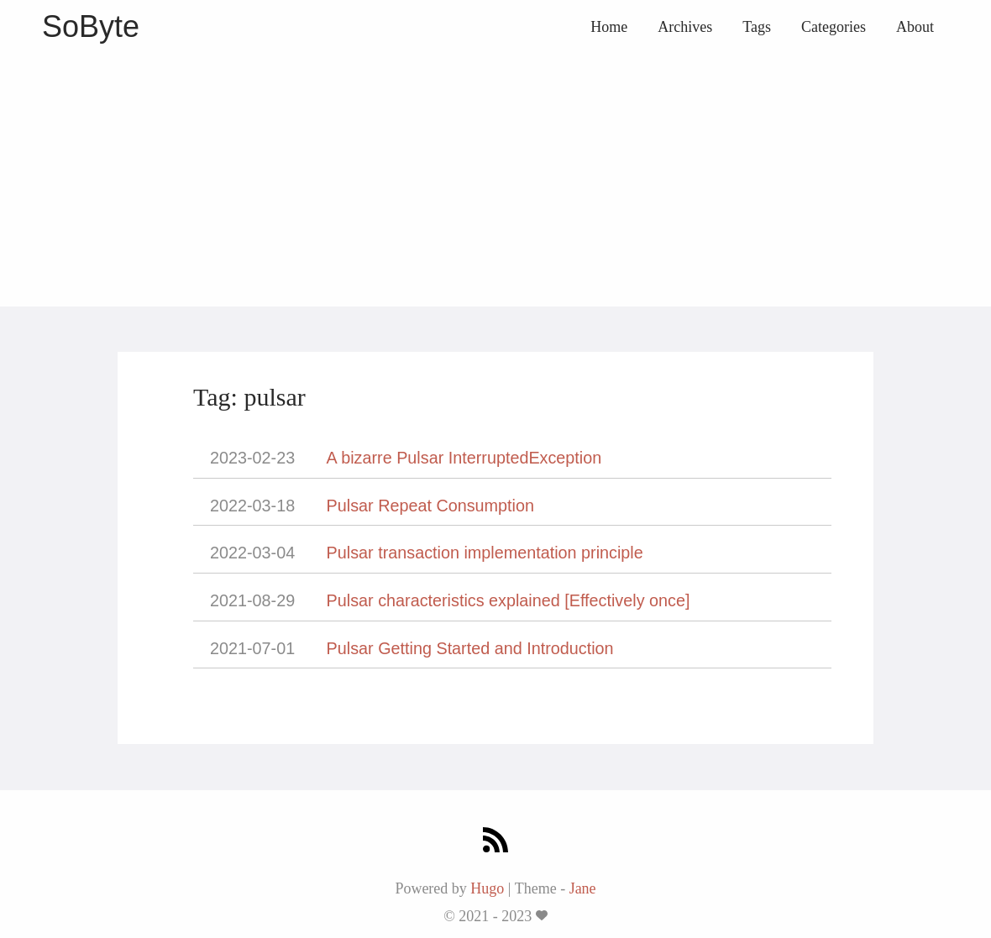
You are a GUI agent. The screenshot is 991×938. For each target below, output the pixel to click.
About (915, 26)
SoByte (90, 26)
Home (608, 26)
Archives (685, 26)
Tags (756, 26)
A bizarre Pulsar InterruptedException (464, 457)
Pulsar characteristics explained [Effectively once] (508, 600)
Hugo (487, 888)
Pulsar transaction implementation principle (485, 552)
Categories (833, 26)
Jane (582, 888)
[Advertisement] (495, 180)
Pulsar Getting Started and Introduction (470, 648)
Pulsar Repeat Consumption (430, 505)
